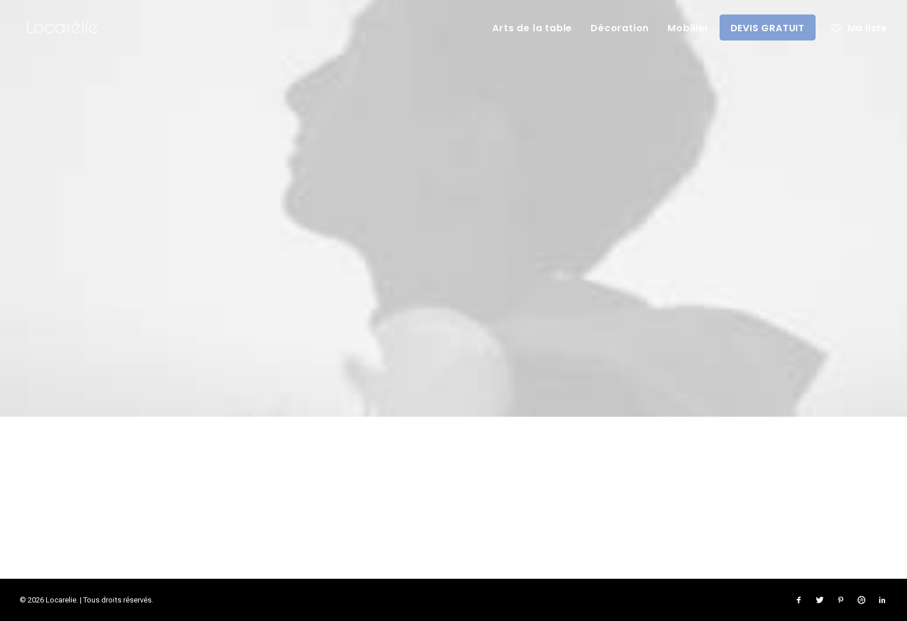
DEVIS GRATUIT (768, 28)
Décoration (620, 28)
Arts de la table (532, 28)
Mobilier (688, 28)
